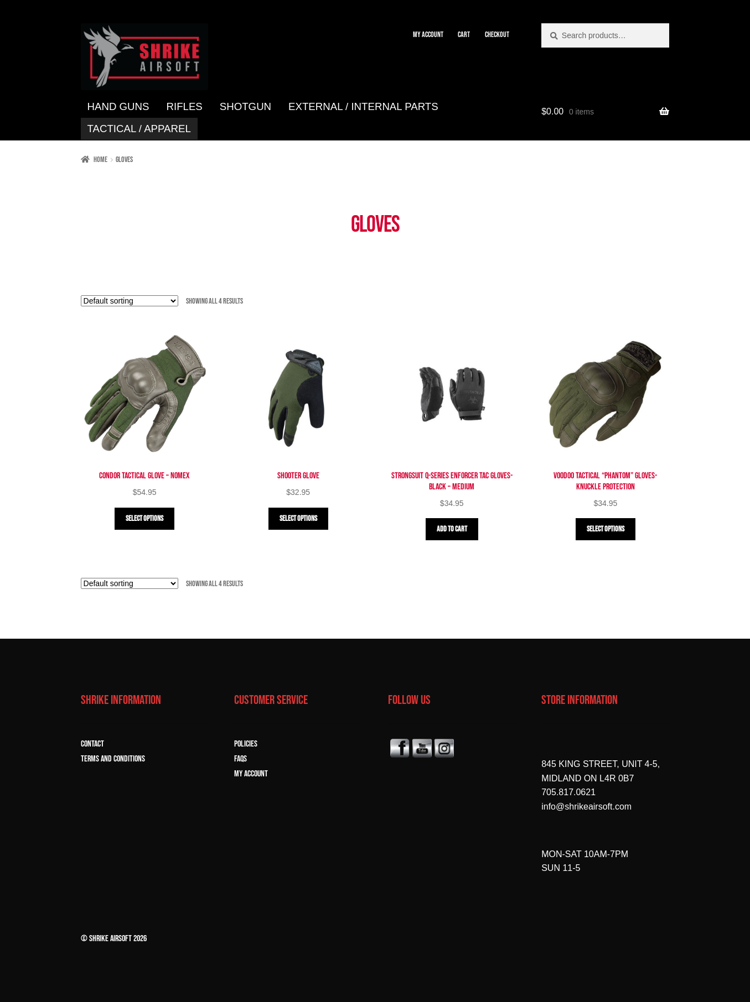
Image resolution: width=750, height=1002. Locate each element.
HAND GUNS (118, 106)
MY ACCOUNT (428, 34)
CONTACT (92, 744)
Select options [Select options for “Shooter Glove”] (298, 518)
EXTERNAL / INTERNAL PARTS (363, 106)
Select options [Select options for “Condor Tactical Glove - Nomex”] (144, 518)
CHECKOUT (497, 34)
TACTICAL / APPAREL (139, 128)
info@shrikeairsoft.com (586, 806)
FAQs (240, 759)
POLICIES (245, 744)
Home (100, 159)
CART (464, 34)
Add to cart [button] (452, 529)
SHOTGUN (245, 106)
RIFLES (184, 106)
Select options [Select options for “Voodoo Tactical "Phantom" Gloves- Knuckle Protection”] (605, 529)
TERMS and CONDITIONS (113, 759)
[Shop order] (129, 300)
